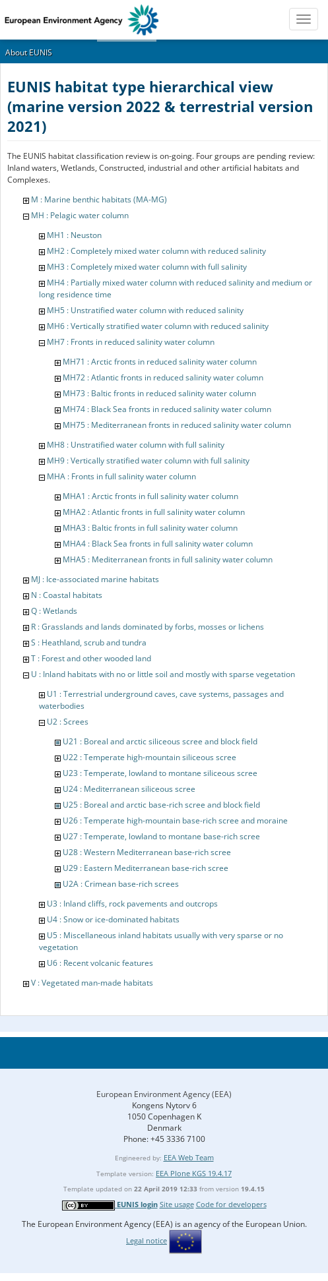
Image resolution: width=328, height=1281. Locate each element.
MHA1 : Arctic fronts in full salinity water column (150, 496)
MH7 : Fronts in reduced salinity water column (130, 341)
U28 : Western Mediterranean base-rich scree (147, 852)
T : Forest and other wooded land (91, 658)
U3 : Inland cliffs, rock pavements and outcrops (132, 903)
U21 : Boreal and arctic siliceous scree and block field (160, 741)
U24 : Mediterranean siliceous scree (129, 788)
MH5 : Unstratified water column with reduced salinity (145, 310)
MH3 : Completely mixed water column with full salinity (147, 266)
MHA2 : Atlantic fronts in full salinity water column (154, 512)
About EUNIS (28, 52)
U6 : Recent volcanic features (100, 962)
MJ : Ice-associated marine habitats (95, 579)
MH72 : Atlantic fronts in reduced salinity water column (163, 377)
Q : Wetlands (54, 610)
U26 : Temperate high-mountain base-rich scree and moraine (175, 820)
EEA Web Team (189, 1157)
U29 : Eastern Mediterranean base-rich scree (145, 868)
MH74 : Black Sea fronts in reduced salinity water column (167, 409)
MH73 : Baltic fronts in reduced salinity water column (159, 393)
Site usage (177, 1204)
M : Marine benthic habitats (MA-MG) (99, 199)
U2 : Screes (67, 721)
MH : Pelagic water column (80, 215)
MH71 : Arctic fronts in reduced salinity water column (160, 361)
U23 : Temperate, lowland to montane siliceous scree (160, 773)
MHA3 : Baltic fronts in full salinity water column (150, 527)
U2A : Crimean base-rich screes (121, 883)
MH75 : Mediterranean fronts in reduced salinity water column (177, 425)
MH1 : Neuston (74, 235)
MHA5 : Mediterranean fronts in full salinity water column (168, 559)
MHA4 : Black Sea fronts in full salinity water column (158, 543)
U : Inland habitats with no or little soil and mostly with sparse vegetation (163, 674)
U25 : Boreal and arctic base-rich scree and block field (161, 804)
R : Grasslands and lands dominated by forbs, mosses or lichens (147, 626)
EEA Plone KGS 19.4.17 (194, 1173)
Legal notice (146, 1240)
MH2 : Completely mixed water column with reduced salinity (156, 250)
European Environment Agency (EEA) (164, 1094)
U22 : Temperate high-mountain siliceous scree (149, 757)
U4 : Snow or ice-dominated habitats (113, 919)
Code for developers (231, 1204)
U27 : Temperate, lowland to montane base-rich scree (161, 836)
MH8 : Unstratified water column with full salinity (135, 444)
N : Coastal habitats (66, 595)
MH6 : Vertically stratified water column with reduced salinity (158, 326)
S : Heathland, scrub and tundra (89, 642)
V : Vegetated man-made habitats (92, 982)
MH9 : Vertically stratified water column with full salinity (148, 460)
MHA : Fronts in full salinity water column (121, 476)
